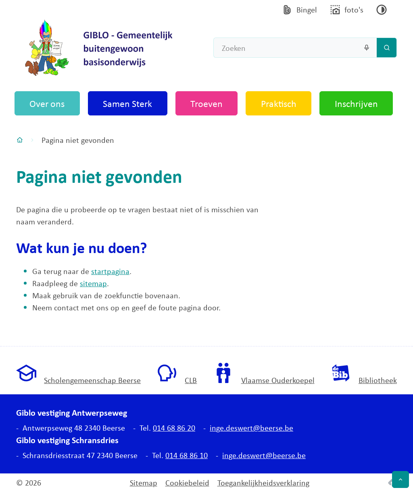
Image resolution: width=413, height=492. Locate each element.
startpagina (110, 271)
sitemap (93, 283)
